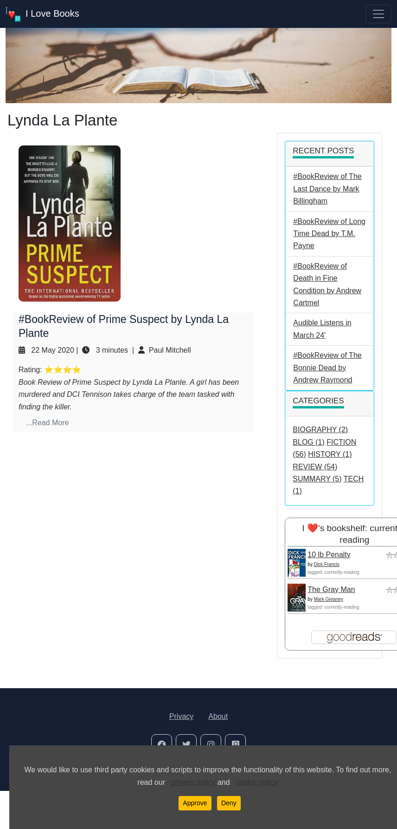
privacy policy (193, 782)
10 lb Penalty (329, 555)
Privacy (181, 716)
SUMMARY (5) (317, 479)
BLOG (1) (308, 442)
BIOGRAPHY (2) (320, 430)
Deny (229, 803)
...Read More (47, 423)
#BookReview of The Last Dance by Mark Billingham (327, 188)
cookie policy (257, 782)
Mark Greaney (328, 599)
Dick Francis (326, 564)
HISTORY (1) (330, 454)
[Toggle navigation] (378, 14)
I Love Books (42, 14)
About (218, 716)
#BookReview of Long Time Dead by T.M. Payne (329, 233)
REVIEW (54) (315, 467)
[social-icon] (161, 744)
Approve (195, 803)
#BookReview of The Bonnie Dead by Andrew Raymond (327, 367)
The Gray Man (331, 589)
